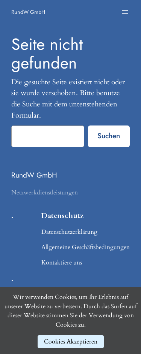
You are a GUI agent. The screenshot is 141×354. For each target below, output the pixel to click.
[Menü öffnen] (125, 11)
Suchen (108, 135)
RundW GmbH (28, 12)
